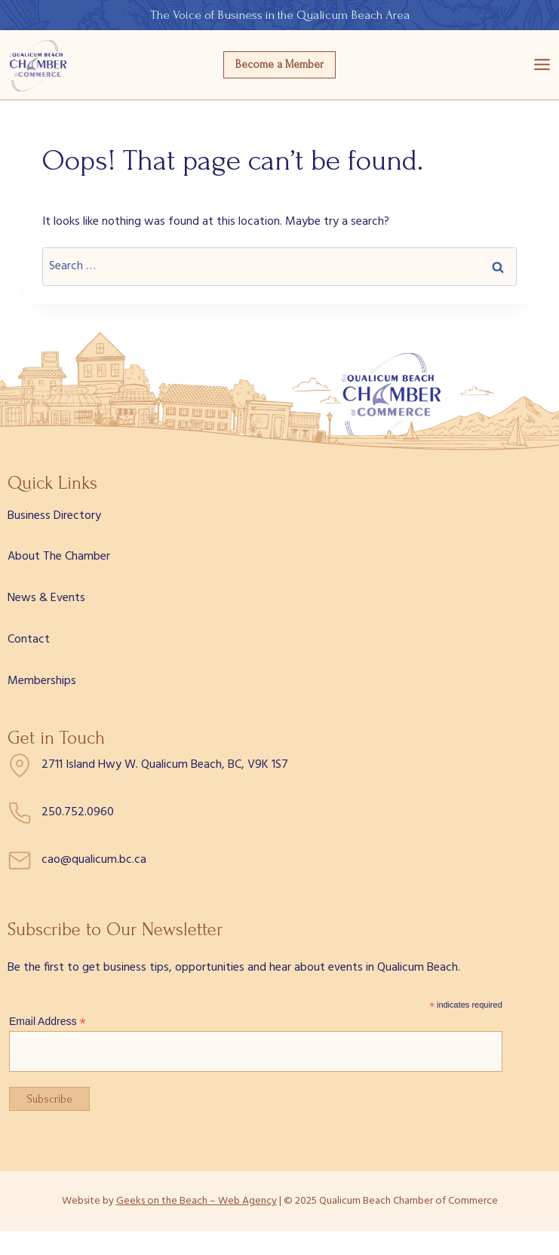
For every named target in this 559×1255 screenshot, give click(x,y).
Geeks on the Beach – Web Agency (196, 1201)
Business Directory (54, 516)
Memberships (42, 681)
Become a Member (279, 64)
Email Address (47, 1021)
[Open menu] (542, 64)
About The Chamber (59, 556)
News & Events (46, 598)
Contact (29, 639)
